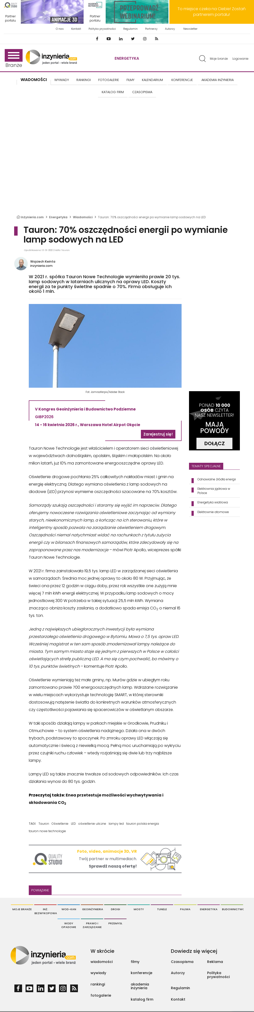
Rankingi (83, 80)
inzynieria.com (41, 266)
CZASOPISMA (142, 92)
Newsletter (190, 29)
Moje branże (219, 58)
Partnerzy (151, 29)
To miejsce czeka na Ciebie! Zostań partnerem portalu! (212, 11)
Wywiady (61, 80)
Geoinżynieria (92, 909)
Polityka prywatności (102, 29)
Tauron (43, 823)
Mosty (139, 909)
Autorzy (170, 29)
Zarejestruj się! (158, 434)
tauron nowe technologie (47, 831)
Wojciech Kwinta (42, 261)
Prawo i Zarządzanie (92, 925)
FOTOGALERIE (108, 80)
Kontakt (76, 29)
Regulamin (130, 29)
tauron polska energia (142, 823)
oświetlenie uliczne (92, 823)
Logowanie (240, 58)
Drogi (115, 909)
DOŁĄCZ (214, 443)
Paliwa (185, 909)
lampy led (116, 823)
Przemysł (115, 923)
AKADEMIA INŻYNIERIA (217, 80)
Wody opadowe (68, 925)
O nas (60, 29)
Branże (14, 59)
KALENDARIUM (152, 80)
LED (73, 823)
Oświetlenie (60, 823)
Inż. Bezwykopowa (45, 911)
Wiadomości (34, 79)
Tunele (162, 909)
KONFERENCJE (182, 80)
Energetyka (127, 58)
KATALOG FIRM (113, 92)
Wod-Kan (69, 909)
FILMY (130, 80)
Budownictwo (232, 909)
